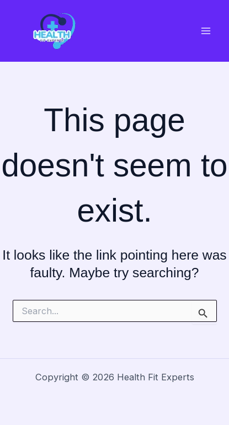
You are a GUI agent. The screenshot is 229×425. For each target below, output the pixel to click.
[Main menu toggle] (205, 31)
